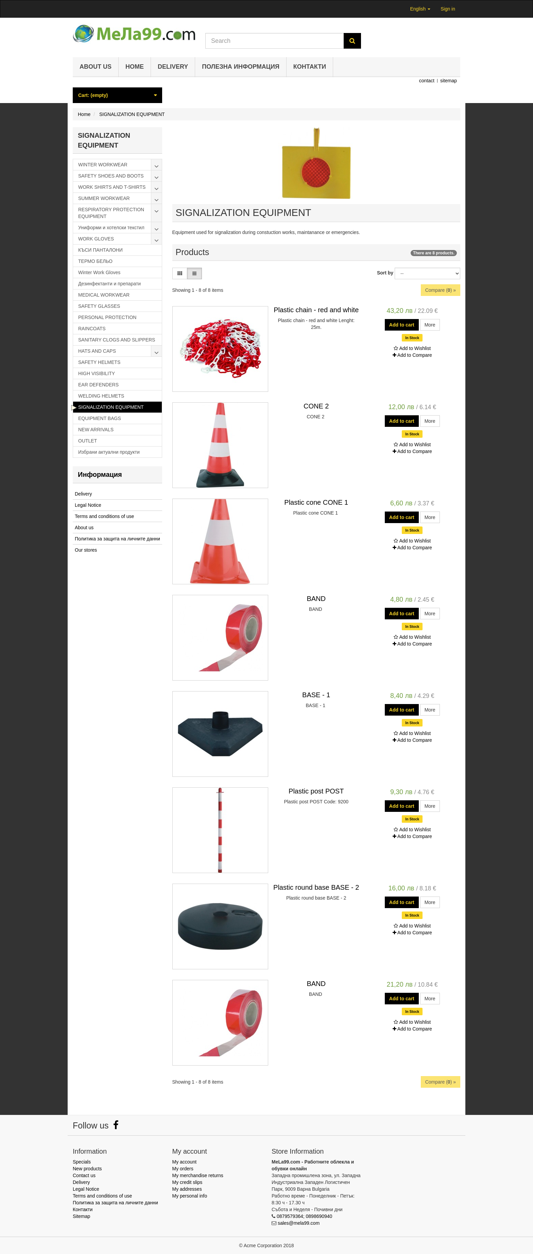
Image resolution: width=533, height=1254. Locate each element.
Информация (100, 474)
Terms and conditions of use (104, 516)
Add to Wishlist (412, 348)
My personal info (189, 1196)
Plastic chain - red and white (316, 310)
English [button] (420, 9)
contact (426, 80)
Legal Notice (88, 505)
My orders (182, 1168)
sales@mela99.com (299, 1223)
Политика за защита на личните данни (117, 538)
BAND (316, 598)
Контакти (309, 66)
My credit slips (187, 1182)
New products (87, 1168)
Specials (82, 1162)
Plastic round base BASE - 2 (316, 887)
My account (184, 1162)
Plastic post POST (316, 791)
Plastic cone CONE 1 (316, 502)
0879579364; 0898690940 (304, 1216)
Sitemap (81, 1216)
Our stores (86, 550)
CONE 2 (316, 406)
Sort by (385, 272)
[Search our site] (274, 41)
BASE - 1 (316, 695)
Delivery (173, 66)
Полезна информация (240, 66)
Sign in (448, 9)
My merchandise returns (197, 1175)
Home (134, 66)
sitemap (448, 80)
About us (95, 66)
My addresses (187, 1189)
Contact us (84, 1175)
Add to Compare (412, 355)
